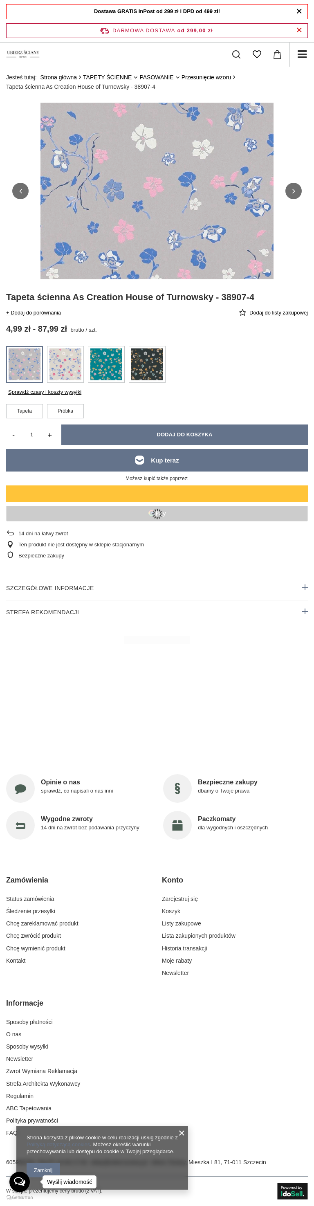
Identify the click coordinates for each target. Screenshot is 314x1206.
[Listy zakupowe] (257, 54)
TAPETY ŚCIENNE (107, 77)
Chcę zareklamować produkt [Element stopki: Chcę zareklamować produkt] (42, 923)
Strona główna (58, 77)
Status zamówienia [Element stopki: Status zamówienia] (30, 899)
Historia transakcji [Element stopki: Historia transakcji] (184, 948)
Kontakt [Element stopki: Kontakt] (15, 960)
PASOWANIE (156, 77)
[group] (157, 219)
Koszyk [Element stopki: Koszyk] (171, 911)
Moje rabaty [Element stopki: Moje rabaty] (177, 960)
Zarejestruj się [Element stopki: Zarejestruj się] (180, 899)
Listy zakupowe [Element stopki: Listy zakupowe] (181, 923)
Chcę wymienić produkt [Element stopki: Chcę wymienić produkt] (35, 948)
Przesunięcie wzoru (206, 77)
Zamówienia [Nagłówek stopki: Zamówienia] (27, 880)
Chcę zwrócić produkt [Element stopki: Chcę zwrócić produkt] (33, 935)
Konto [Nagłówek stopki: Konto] (172, 880)
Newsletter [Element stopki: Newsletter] (175, 973)
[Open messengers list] (19, 1182)
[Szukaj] (236, 54)
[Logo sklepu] (23, 54)
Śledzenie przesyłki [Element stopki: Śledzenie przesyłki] (30, 911)
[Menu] (301, 54)
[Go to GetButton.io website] (20, 1197)
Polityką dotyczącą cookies (58, 1144)
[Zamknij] (299, 11)
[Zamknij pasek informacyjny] (299, 30)
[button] (20, 191)
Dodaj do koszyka (185, 434)
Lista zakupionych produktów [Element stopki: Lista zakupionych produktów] (199, 935)
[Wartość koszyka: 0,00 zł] (277, 54)
